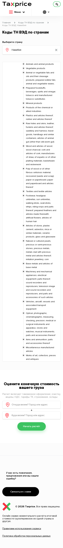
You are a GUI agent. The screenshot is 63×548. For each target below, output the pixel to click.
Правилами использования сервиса (21, 528)
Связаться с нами (20, 491)
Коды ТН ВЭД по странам (31, 23)
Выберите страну (12, 42)
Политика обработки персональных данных (26, 536)
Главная (6, 23)
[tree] (31, 211)
